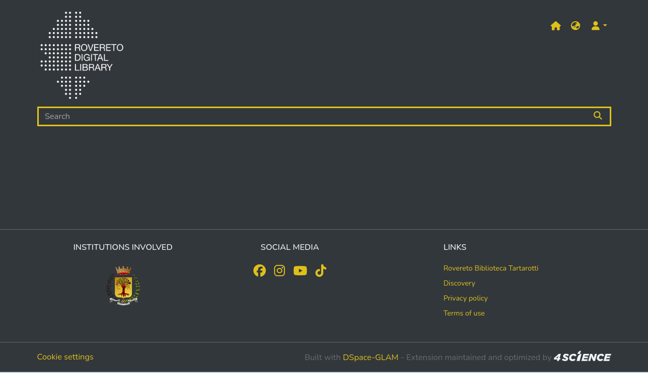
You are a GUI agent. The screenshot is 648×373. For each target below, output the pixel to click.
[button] (575, 26)
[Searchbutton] (598, 116)
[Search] (312, 116)
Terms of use (464, 313)
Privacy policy (465, 298)
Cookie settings (65, 357)
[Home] (81, 57)
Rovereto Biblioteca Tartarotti (490, 268)
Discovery (459, 283)
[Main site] (556, 26)
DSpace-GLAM (371, 357)
